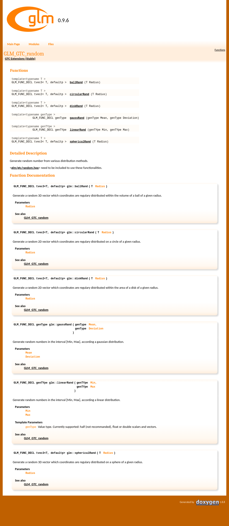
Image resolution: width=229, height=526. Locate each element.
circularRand (79, 97)
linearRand (78, 136)
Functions (220, 49)
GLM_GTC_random (36, 227)
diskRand (76, 110)
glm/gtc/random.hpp (25, 176)
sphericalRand (80, 149)
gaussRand (77, 123)
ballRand (76, 83)
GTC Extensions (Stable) (20, 59)
